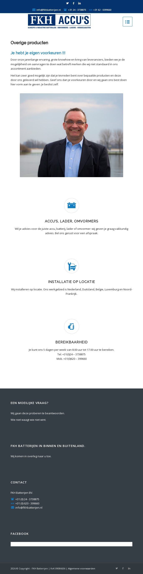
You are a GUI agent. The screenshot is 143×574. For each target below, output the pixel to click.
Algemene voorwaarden (81, 568)
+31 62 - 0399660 (102, 9)
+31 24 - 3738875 (77, 9)
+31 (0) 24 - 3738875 (25, 499)
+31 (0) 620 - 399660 (25, 503)
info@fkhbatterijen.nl (49, 9)
